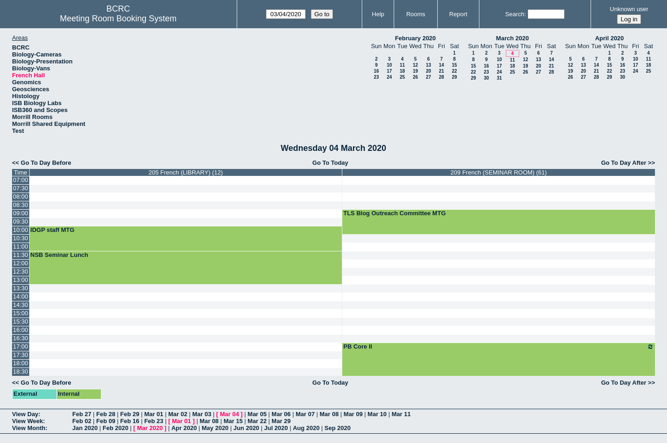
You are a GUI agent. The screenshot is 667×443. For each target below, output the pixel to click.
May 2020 (215, 427)
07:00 (20, 179)
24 (389, 77)
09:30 (20, 221)
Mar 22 (257, 421)
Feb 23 (153, 421)
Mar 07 (305, 414)
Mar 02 (177, 414)
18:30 (20, 371)
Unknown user (629, 9)
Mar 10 (377, 414)
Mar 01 (153, 414)
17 (389, 71)
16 (376, 71)
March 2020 (512, 38)
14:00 (20, 296)
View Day (25, 414)
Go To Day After (624, 162)
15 (454, 65)
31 (499, 78)
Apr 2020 (184, 427)
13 (428, 65)
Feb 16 (129, 421)
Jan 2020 (85, 427)
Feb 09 (105, 421)
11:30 (20, 254)
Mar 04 (229, 414)
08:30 (20, 204)
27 (428, 77)
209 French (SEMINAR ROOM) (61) (499, 172)
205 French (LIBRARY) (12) (186, 172)
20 (428, 71)
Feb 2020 (116, 427)
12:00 (20, 263)
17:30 (20, 354)
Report (458, 14)
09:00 (20, 213)
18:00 (20, 363)
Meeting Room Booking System (118, 18)
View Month (28, 427)
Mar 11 (400, 414)
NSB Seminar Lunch (59, 254)
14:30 (20, 304)
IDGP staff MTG (53, 229)
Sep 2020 (338, 427)
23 (376, 77)
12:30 (20, 271)
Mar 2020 (150, 427)
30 (486, 78)
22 (454, 71)
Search (514, 14)
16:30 (20, 338)
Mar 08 (329, 414)
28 (441, 77)
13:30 (20, 288)
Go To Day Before (46, 162)
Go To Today (330, 162)
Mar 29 (280, 421)
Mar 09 (353, 414)
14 (441, 65)
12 (415, 65)
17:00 (20, 346)
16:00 (20, 329)
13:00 (20, 279)
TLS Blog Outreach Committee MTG (394, 213)
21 (441, 71)
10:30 (20, 238)
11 (402, 65)
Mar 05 (257, 414)
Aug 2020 (306, 427)
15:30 (20, 321)
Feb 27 (81, 414)
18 (402, 71)
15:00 (20, 313)
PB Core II (498, 346)
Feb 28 (105, 414)
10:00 (20, 229)
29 (454, 77)
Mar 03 (201, 414)
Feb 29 (129, 414)
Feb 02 (81, 421)
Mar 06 (280, 414)
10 (389, 65)
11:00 (20, 246)
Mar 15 (233, 421)
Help (378, 14)
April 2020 (609, 38)
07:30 (20, 188)
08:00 (20, 196)
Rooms (415, 14)
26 (415, 77)
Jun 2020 (246, 427)
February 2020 (415, 38)
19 (415, 71)
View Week (27, 421)
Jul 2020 (276, 427)
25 (402, 77)
